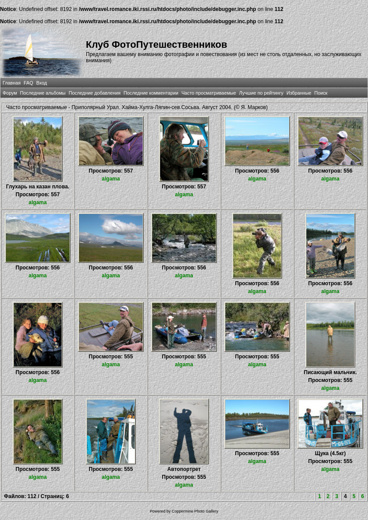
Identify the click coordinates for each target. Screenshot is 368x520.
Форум (10, 93)
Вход (41, 82)
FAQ (28, 82)
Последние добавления (94, 93)
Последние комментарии (151, 93)
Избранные (299, 93)
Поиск (320, 93)
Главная (12, 82)
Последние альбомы (43, 93)
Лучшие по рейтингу (261, 93)
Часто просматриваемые (208, 93)
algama (37, 202)
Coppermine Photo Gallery (195, 511)
